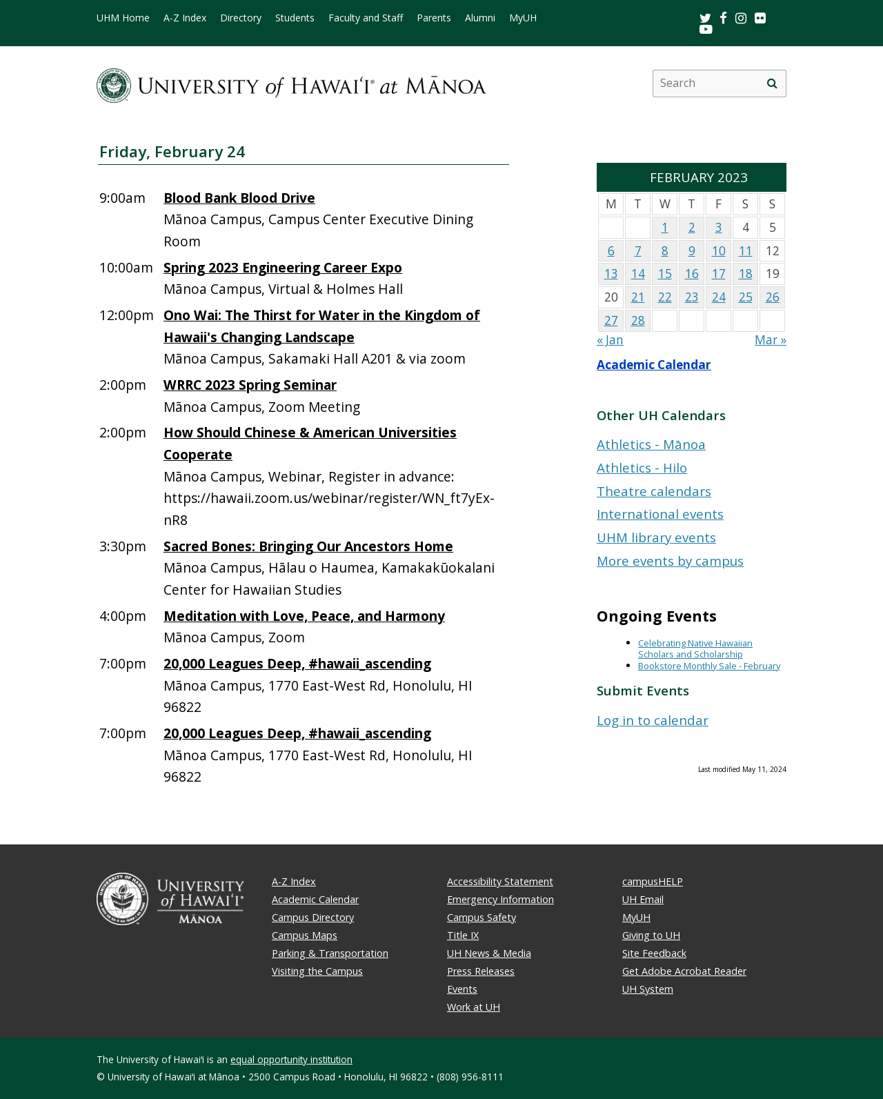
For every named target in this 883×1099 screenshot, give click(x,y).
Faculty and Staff (365, 17)
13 (611, 273)
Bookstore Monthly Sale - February (709, 666)
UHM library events (656, 537)
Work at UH (473, 1006)
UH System (647, 989)
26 (773, 297)
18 (746, 273)
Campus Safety (481, 917)
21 (638, 297)
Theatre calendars (654, 490)
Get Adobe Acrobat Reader (684, 971)
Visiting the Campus (317, 971)
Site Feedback (654, 953)
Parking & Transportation (330, 953)
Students (295, 17)
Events (462, 989)
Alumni (480, 17)
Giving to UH (651, 935)
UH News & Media (489, 953)
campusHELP (652, 881)
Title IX (463, 935)
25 (746, 297)
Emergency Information (500, 899)
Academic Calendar (654, 365)
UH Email (643, 899)
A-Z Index (184, 17)
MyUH (523, 17)
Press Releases (481, 971)
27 (611, 320)
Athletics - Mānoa (651, 444)
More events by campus (670, 560)
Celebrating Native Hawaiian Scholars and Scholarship (695, 649)
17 (719, 273)
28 (638, 320)
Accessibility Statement (500, 881)
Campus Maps (304, 935)
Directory (240, 17)
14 (638, 273)
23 (692, 297)
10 (719, 251)
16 (692, 273)
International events (660, 513)
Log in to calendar (652, 720)
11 (746, 251)
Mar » (770, 340)
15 (665, 273)
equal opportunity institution (291, 1059)
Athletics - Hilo (642, 467)
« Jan (610, 340)
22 (665, 297)
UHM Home (123, 17)
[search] (772, 83)
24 (719, 297)
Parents (434, 17)
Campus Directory (313, 917)
